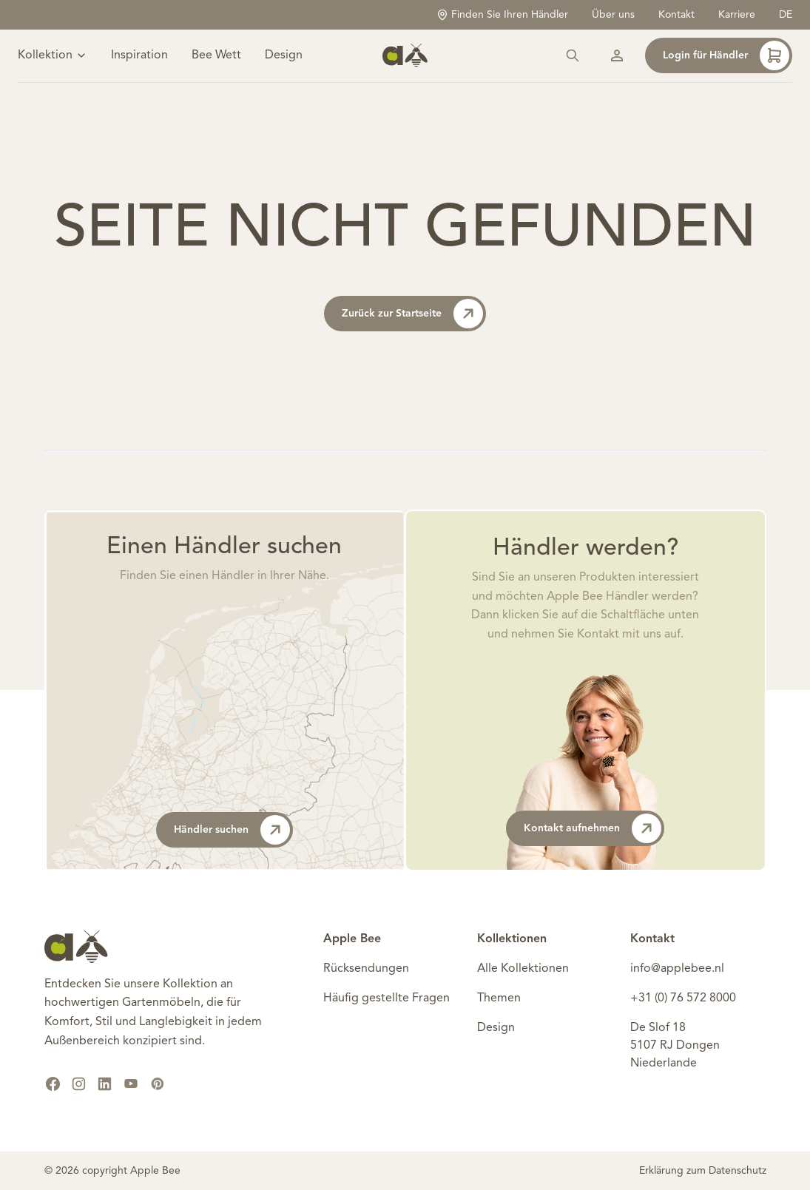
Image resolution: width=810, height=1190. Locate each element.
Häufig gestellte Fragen (386, 998)
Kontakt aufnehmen (592, 828)
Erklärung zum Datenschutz (702, 1171)
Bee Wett (216, 56)
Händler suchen (232, 830)
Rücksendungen (366, 969)
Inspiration (139, 56)
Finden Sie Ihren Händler (502, 15)
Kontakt (676, 15)
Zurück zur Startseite (412, 313)
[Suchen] (572, 56)
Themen (499, 998)
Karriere (736, 15)
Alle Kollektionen (523, 969)
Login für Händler (726, 56)
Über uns (613, 15)
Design (284, 56)
